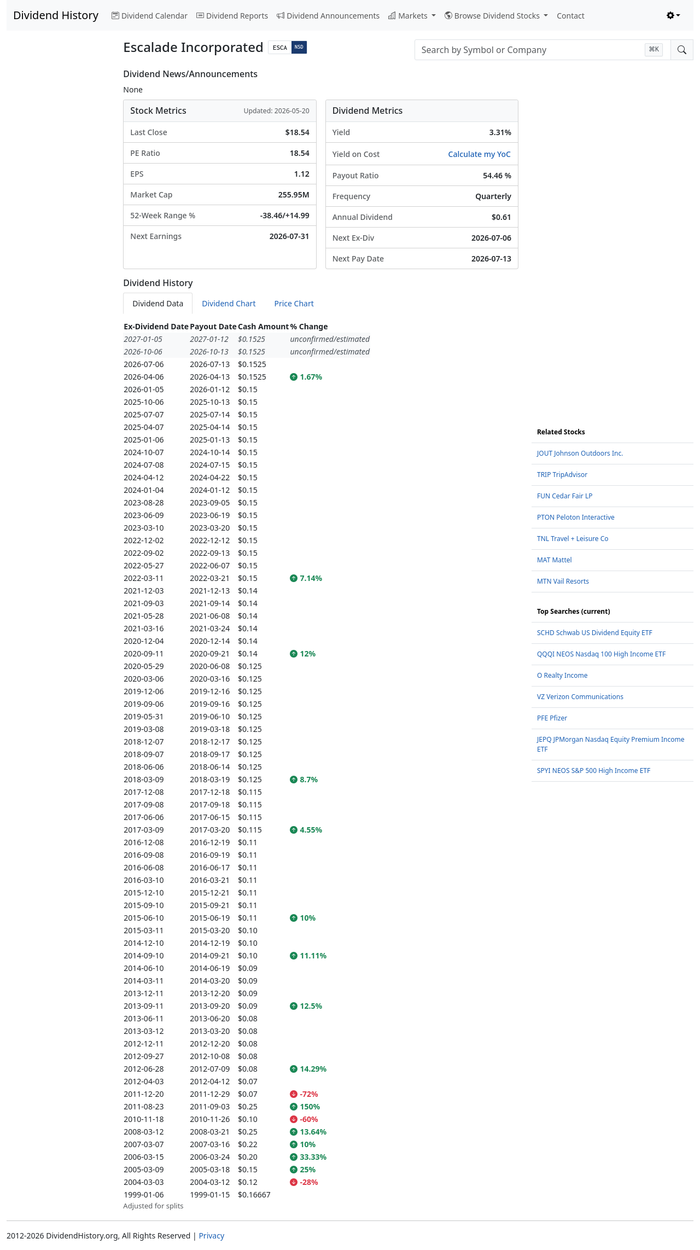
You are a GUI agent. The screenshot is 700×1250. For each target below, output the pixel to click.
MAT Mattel (554, 560)
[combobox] (543, 49)
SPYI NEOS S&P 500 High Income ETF (593, 770)
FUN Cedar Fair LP (564, 496)
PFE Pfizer (552, 718)
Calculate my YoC (479, 154)
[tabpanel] (320, 766)
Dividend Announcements (328, 15)
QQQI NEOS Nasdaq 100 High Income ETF (601, 654)
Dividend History (55, 15)
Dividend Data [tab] (157, 303)
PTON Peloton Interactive (576, 517)
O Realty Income (562, 675)
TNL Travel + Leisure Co (573, 538)
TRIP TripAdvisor (562, 474)
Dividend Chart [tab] (228, 303)
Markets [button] (408, 15)
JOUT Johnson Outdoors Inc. (580, 453)
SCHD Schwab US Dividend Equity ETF (594, 632)
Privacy (211, 1235)
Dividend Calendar (150, 15)
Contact (571, 15)
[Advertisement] (58, 233)
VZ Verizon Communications (580, 696)
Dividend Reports (232, 15)
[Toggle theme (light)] (673, 15)
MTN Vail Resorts (563, 581)
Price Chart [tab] (293, 303)
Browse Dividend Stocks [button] (493, 15)
